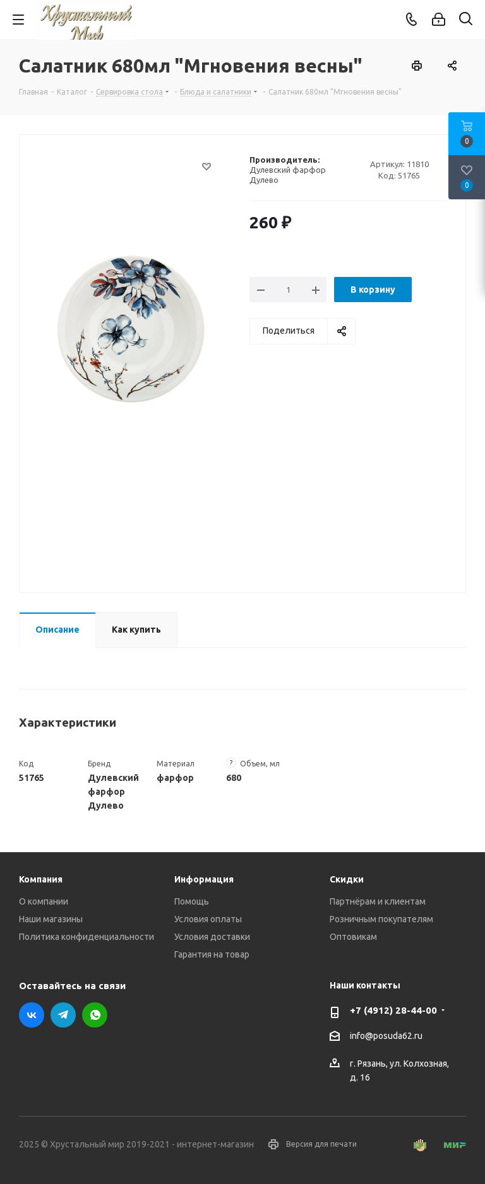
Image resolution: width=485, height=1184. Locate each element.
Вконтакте (31, 1015)
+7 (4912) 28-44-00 (393, 1010)
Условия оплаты (208, 919)
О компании (43, 901)
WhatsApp (94, 1015)
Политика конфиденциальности (86, 937)
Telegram (63, 1015)
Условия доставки (212, 937)
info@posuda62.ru (386, 1036)
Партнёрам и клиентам (378, 901)
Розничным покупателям (381, 919)
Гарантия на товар (211, 954)
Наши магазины (51, 919)
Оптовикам (353, 937)
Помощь (191, 901)
